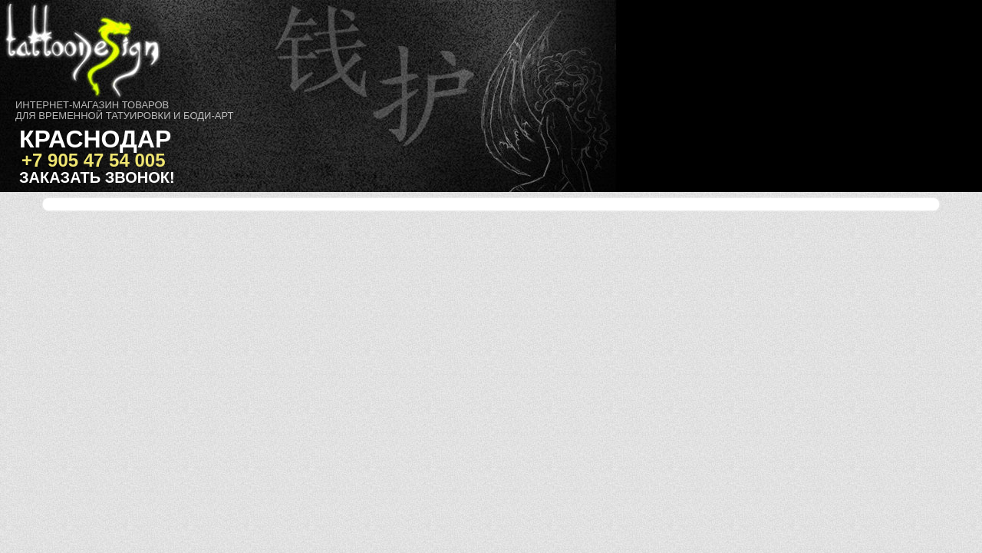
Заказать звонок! (97, 177)
